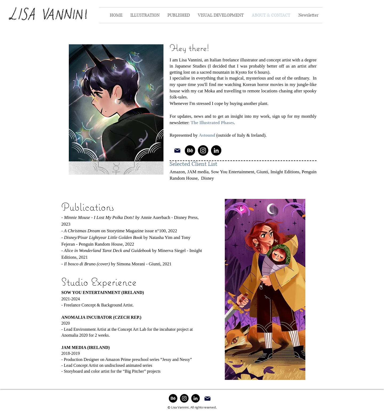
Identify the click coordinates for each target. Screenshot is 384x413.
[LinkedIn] (216, 150)
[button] (144, 15)
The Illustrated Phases (212, 122)
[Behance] (190, 150)
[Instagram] (203, 150)
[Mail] (177, 150)
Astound (207, 135)
